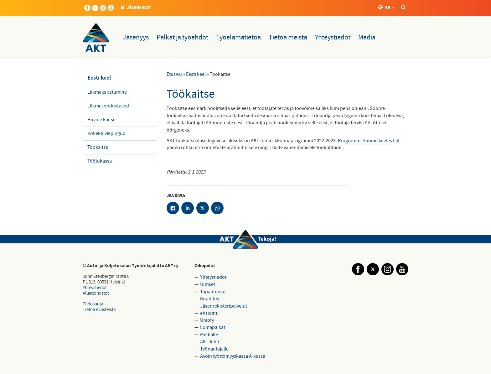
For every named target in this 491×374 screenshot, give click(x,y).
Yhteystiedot (332, 37)
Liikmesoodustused (108, 106)
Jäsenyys (136, 37)
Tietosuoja (93, 304)
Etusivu (174, 74)
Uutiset (207, 284)
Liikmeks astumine (107, 92)
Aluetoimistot (96, 293)
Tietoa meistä (288, 37)
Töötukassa (99, 161)
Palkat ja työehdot (182, 37)
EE (386, 8)
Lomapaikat (212, 327)
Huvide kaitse (101, 120)
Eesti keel (196, 74)
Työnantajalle (214, 349)
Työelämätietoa (238, 37)
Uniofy (207, 320)
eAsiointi (209, 313)
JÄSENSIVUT (136, 8)
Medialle (209, 334)
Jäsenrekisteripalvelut (223, 306)
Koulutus (209, 299)
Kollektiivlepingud (106, 133)
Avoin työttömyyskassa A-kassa (232, 356)
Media (366, 37)
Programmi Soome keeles (365, 141)
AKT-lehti (209, 342)
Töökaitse (97, 147)
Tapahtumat (213, 291)
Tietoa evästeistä (99, 310)
